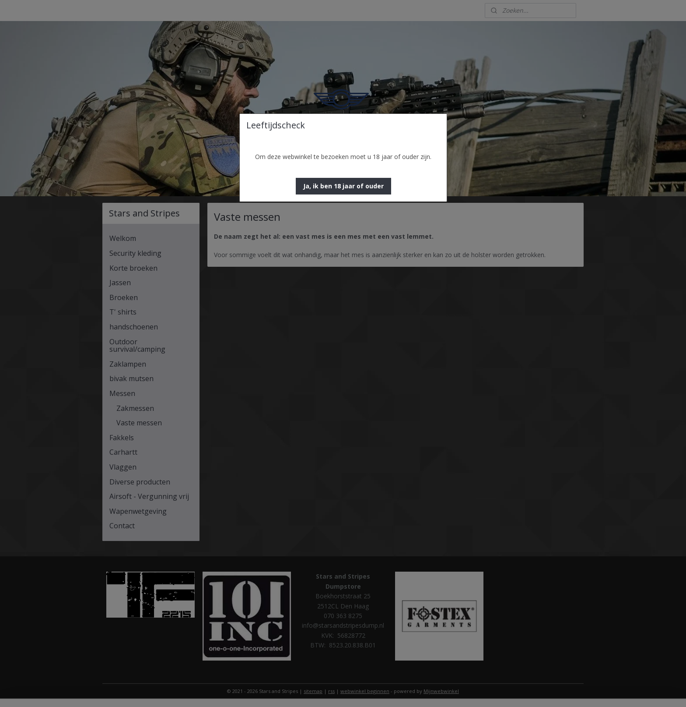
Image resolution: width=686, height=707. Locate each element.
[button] (343, 186)
